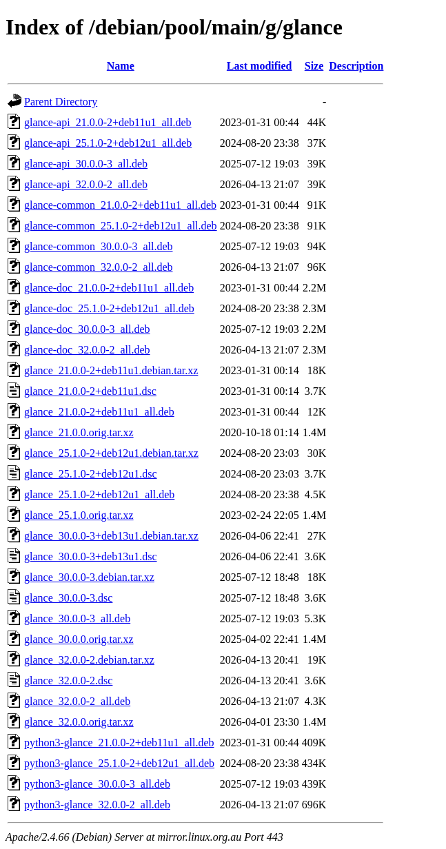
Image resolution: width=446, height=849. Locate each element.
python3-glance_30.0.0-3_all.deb (97, 784)
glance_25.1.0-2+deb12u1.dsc (90, 474)
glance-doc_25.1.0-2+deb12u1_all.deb (109, 308)
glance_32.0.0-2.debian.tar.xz (89, 660)
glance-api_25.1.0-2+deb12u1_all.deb (108, 143)
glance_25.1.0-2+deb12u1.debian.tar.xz (111, 453)
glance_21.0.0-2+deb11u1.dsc (90, 391)
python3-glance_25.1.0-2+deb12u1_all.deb (119, 763)
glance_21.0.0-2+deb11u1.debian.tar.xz (111, 370)
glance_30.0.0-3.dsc (68, 598)
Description (356, 66)
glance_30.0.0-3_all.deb (77, 618)
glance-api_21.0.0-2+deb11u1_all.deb (108, 122)
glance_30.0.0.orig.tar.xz (79, 639)
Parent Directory (60, 102)
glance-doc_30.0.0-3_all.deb (87, 329)
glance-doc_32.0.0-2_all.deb (87, 350)
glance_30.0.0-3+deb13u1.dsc (90, 556)
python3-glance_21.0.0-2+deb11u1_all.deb (119, 742)
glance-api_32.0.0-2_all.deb (86, 184)
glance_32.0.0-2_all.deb (77, 701)
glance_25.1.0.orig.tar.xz (79, 515)
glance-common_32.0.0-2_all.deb (98, 267)
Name (120, 66)
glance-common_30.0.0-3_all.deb (98, 246)
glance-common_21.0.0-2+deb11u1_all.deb (120, 205)
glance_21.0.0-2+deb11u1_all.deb (99, 412)
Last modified (259, 66)
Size (314, 66)
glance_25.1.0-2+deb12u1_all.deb (99, 494)
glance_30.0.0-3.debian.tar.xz (89, 577)
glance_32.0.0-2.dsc (68, 680)
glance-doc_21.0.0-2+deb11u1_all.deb (109, 288)
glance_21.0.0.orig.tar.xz (79, 432)
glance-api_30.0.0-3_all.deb (86, 164)
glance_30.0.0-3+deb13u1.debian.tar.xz (111, 536)
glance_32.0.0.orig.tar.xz (79, 722)
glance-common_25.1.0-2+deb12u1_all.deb (120, 226)
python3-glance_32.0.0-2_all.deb (97, 804)
